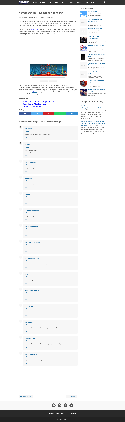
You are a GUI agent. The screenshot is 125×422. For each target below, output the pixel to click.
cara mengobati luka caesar (32, 290)
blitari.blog (28, 144)
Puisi (86, 2)
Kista (26, 274)
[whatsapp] (60, 113)
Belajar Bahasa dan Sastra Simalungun (93, 121)
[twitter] (37, 113)
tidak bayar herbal (30, 338)
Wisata (71, 2)
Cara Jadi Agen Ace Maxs (32, 258)
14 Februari (28, 131)
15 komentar (49, 17)
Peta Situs (51, 413)
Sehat (57, 2)
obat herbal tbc (29, 322)
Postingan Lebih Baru (26, 396)
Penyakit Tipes (29, 306)
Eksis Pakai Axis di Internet (95, 28)
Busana (42, 2)
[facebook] (25, 113)
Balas (26, 137)
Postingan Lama (71, 396)
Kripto (64, 2)
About (57, 413)
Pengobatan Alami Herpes (32, 210)
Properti (79, 2)
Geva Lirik (84, 106)
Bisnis (50, 2)
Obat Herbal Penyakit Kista (32, 242)
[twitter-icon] (71, 405)
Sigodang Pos (65, 419)
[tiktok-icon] (65, 405)
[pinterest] (48, 113)
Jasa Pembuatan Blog (31, 354)
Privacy (67, 413)
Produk (35, 2)
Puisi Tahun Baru (92, 11)
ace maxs (27, 194)
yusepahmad (28, 178)
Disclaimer (73, 413)
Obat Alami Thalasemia (31, 226)
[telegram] (72, 113)
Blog (92, 2)
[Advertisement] (48, 48)
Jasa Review (28, 128)
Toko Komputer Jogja (31, 162)
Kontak (62, 413)
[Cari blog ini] (105, 2)
